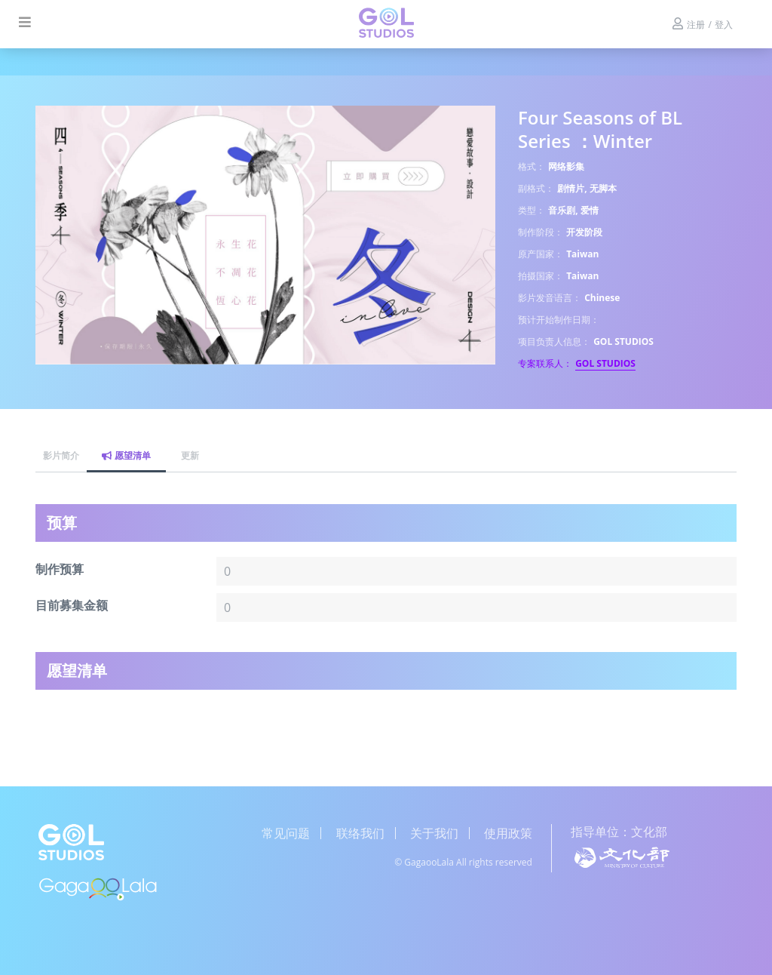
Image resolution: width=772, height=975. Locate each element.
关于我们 (434, 833)
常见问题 (286, 833)
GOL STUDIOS (605, 363)
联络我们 (360, 833)
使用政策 (508, 833)
